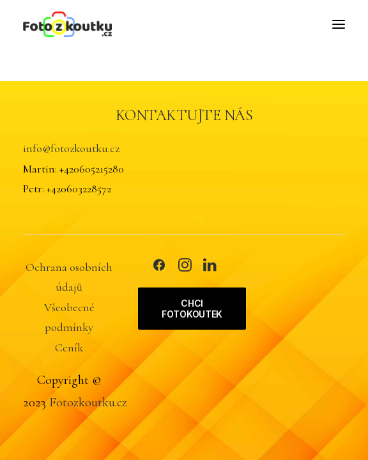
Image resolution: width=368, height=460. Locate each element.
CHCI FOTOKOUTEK (192, 308)
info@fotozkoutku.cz (71, 148)
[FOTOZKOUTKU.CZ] (67, 24)
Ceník (69, 348)
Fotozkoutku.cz (88, 402)
